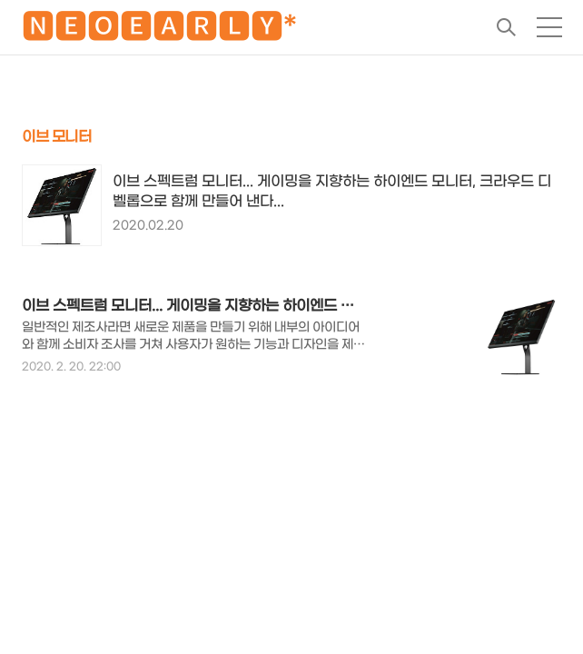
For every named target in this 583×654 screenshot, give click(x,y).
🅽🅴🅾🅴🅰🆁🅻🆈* (159, 30)
